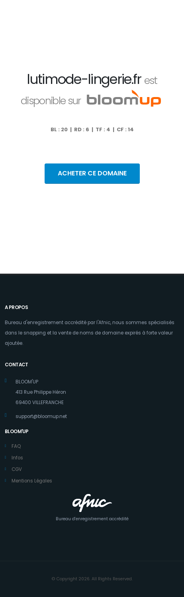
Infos (17, 458)
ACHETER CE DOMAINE (92, 173)
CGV (17, 469)
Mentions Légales (32, 481)
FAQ (16, 446)
